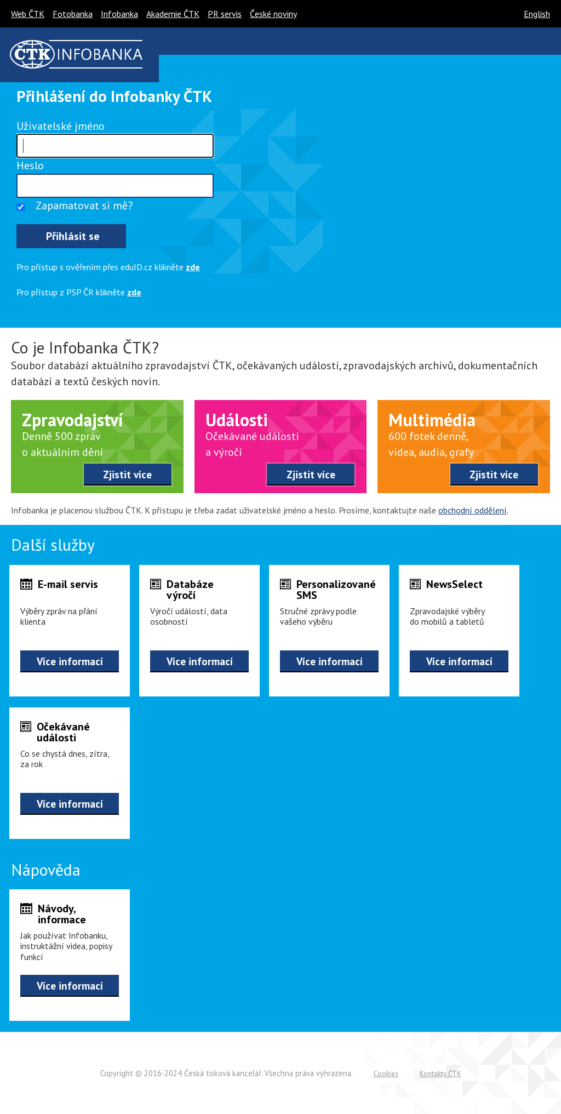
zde (193, 266)
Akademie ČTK (172, 13)
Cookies (386, 1073)
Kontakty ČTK (440, 1073)
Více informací (70, 661)
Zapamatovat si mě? (84, 205)
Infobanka (119, 13)
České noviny (273, 13)
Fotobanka (73, 13)
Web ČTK (27, 13)
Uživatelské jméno (60, 126)
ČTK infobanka (76, 54)
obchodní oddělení (472, 510)
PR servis (225, 13)
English (537, 13)
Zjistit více (127, 474)
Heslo (30, 165)
